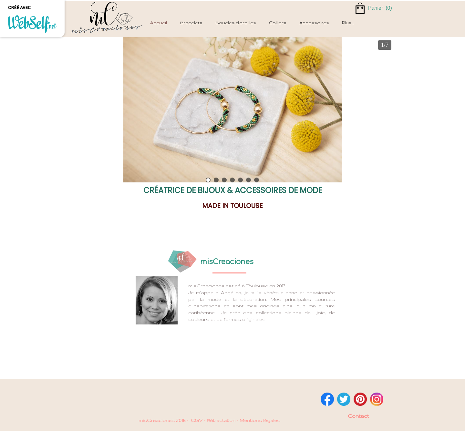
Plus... (348, 22)
